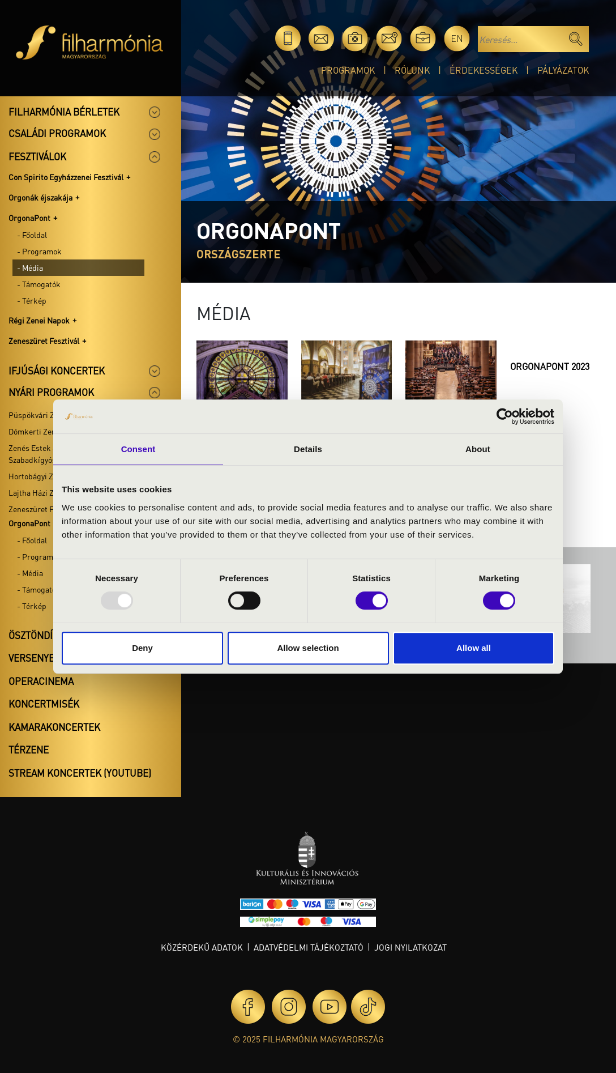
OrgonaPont (29, 217)
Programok (348, 70)
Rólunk (412, 70)
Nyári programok (51, 392)
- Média (30, 267)
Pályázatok (563, 70)
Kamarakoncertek (54, 727)
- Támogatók (39, 284)
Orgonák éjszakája (40, 197)
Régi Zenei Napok (39, 320)
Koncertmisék (43, 703)
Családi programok (57, 133)
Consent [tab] (138, 449)
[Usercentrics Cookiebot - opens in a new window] (504, 416)
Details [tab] (308, 449)
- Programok (39, 251)
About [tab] (477, 449)
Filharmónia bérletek (63, 111)
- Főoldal (32, 234)
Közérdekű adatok (202, 947)
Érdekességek (483, 70)
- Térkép (31, 300)
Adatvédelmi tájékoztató (308, 947)
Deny (142, 648)
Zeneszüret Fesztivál (43, 340)
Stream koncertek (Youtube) (79, 773)
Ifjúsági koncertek (56, 370)
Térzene (28, 749)
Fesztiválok (37, 156)
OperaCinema (41, 681)
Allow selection (308, 648)
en (457, 38)
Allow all (473, 648)
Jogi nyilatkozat (410, 947)
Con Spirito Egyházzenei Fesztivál (65, 177)
